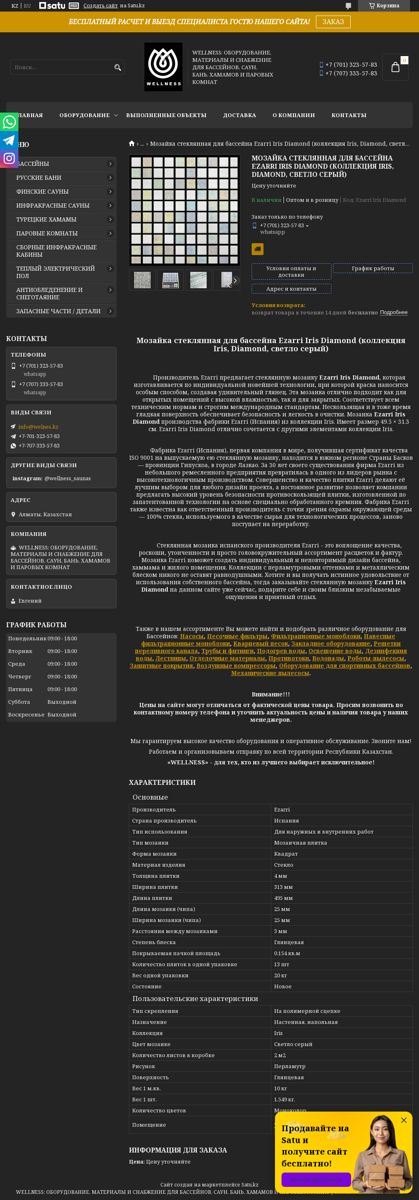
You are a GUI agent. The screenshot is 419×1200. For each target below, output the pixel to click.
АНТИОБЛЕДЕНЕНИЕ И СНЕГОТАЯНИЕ (49, 293)
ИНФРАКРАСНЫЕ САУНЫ (53, 205)
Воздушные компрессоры (236, 665)
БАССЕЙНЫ (32, 163)
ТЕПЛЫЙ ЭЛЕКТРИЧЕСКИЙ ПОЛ (55, 272)
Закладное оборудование (330, 643)
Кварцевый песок (260, 643)
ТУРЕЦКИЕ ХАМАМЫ (46, 219)
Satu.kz (250, 1184)
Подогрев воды (281, 651)
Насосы (192, 636)
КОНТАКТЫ (349, 115)
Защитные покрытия (161, 665)
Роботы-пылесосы (375, 658)
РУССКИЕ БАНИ (38, 177)
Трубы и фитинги (227, 651)
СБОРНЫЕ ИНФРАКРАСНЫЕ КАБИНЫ (56, 251)
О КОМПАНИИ (294, 115)
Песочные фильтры (237, 636)
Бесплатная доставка (258, 249)
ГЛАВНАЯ (28, 115)
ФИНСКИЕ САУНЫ (42, 191)
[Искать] (117, 68)
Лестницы (170, 658)
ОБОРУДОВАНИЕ (84, 115)
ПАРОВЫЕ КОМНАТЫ (47, 233)
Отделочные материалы (227, 658)
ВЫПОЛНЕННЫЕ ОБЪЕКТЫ (166, 115)
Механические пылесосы (270, 673)
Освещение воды (335, 651)
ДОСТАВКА (239, 115)
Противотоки (288, 658)
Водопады (328, 658)
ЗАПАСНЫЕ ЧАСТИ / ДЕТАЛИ (58, 311)
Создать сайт (100, 6)
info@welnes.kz (38, 426)
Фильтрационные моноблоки (315, 636)
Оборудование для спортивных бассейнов (344, 665)
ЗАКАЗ (333, 21)
